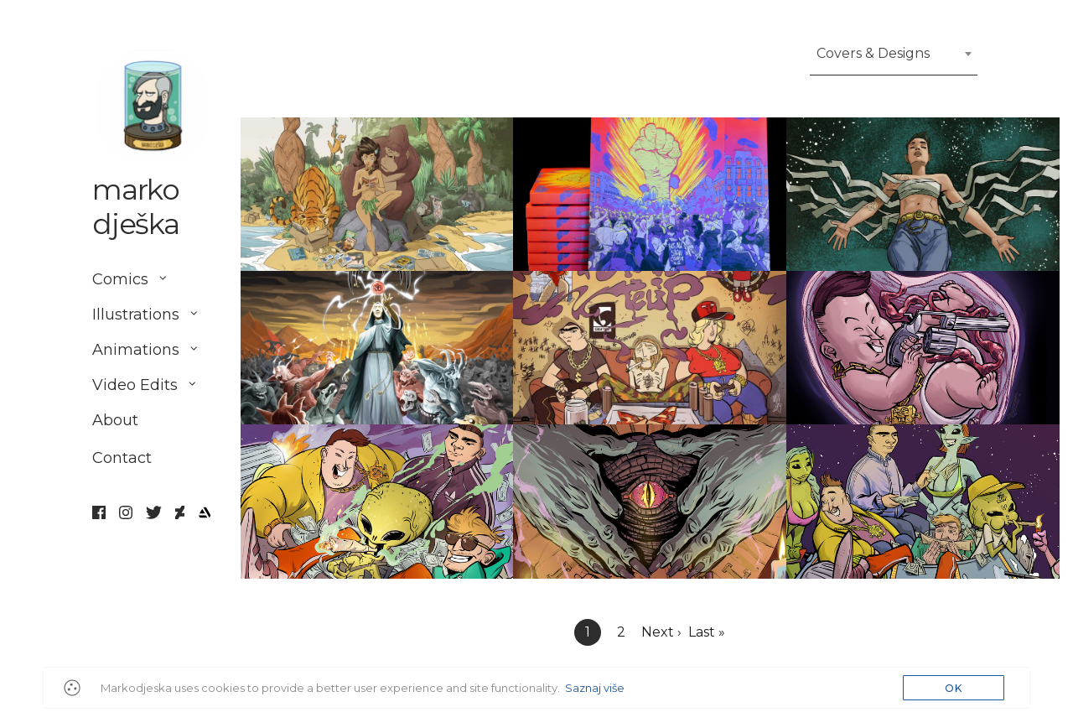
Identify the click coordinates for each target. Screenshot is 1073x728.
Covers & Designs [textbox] (873, 53)
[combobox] (893, 58)
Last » (706, 632)
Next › (661, 632)
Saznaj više (595, 687)
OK (953, 688)
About (115, 421)
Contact (122, 464)
